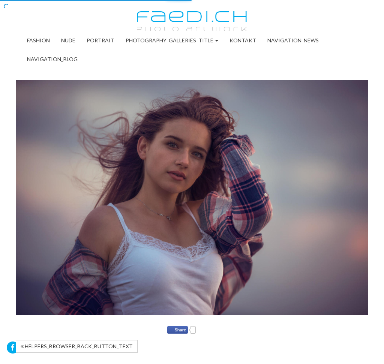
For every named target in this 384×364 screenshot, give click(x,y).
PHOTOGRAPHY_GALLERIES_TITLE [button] (172, 40)
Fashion (38, 40)
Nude (68, 40)
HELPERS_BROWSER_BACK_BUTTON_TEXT (77, 346)
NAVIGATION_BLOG (52, 59)
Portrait (100, 40)
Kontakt (243, 40)
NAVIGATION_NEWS (293, 40)
